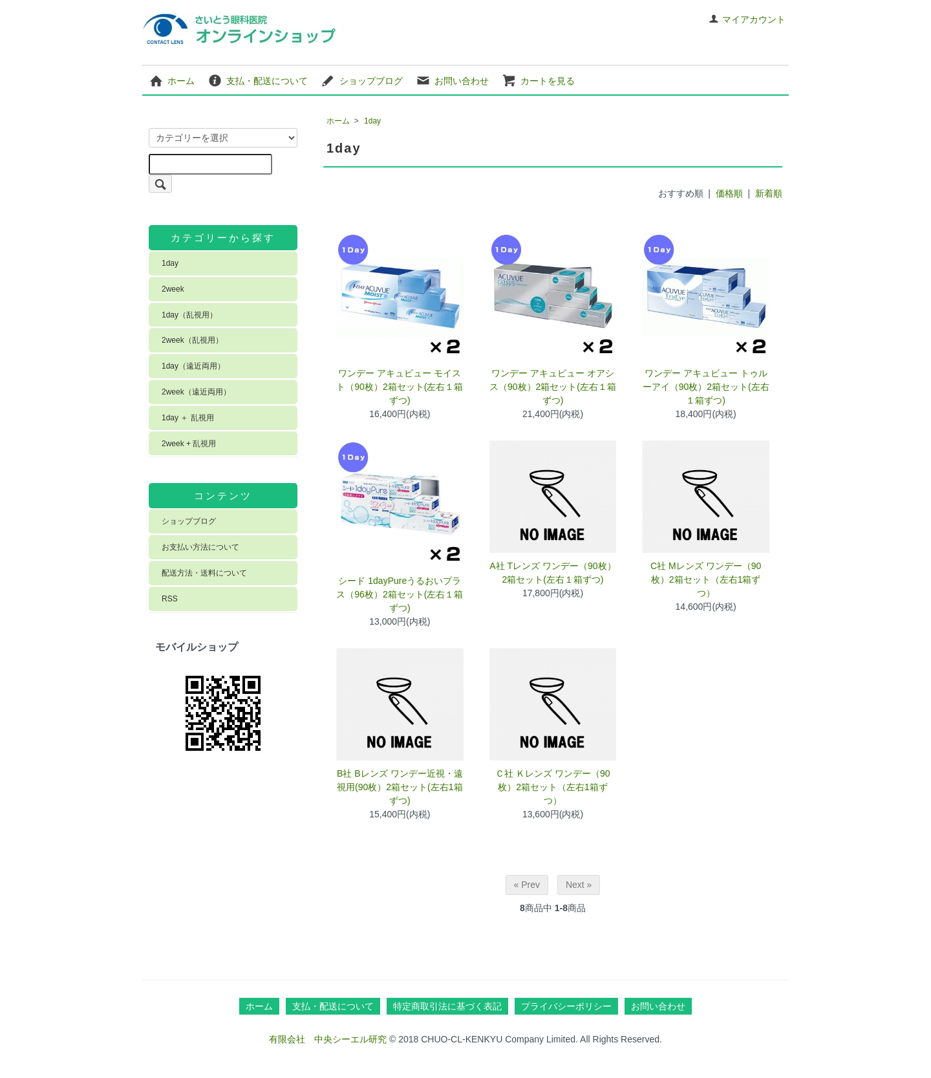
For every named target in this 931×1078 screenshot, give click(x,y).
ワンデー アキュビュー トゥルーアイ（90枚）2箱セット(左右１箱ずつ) (706, 386)
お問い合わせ (452, 80)
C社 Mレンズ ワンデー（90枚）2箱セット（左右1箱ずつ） (705, 579)
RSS (170, 598)
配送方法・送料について (204, 572)
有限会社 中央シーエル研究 (328, 1039)
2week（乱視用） (192, 340)
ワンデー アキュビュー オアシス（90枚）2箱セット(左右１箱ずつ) (552, 386)
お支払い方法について (200, 547)
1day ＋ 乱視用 (188, 417)
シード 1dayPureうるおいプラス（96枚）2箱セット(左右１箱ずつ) (399, 594)
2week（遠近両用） (196, 391)
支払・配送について (258, 80)
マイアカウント (747, 19)
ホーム (172, 80)
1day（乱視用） (189, 314)
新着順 (768, 193)
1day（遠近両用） (193, 366)
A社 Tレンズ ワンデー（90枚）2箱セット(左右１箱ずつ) (552, 573)
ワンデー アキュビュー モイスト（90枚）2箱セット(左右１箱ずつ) (399, 386)
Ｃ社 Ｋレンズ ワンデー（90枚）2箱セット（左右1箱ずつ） (552, 787)
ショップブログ (362, 80)
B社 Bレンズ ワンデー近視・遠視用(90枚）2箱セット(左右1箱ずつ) (399, 787)
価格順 (729, 193)
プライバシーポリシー (566, 1006)
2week (173, 289)
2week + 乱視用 (189, 443)
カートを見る (538, 80)
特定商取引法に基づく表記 (447, 1006)
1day (372, 120)
